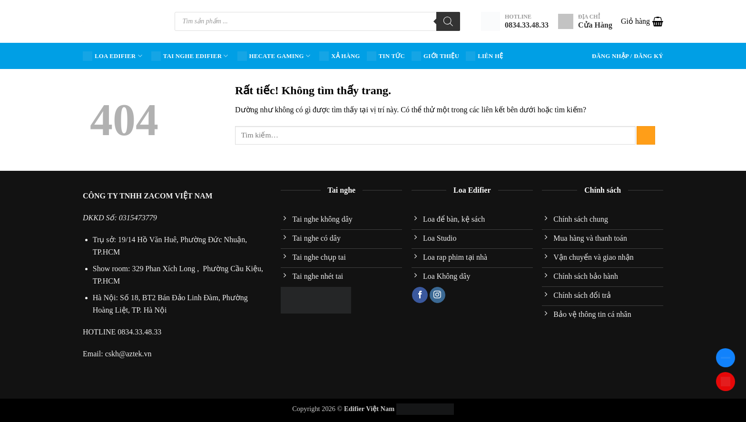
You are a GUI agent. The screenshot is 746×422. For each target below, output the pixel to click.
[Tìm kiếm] (448, 21)
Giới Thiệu (435, 56)
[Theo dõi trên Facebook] (420, 295)
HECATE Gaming (274, 56)
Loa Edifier (112, 56)
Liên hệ (484, 56)
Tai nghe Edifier (189, 56)
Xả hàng (339, 56)
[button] (642, 21)
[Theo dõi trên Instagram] (437, 295)
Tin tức (386, 56)
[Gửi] (646, 135)
